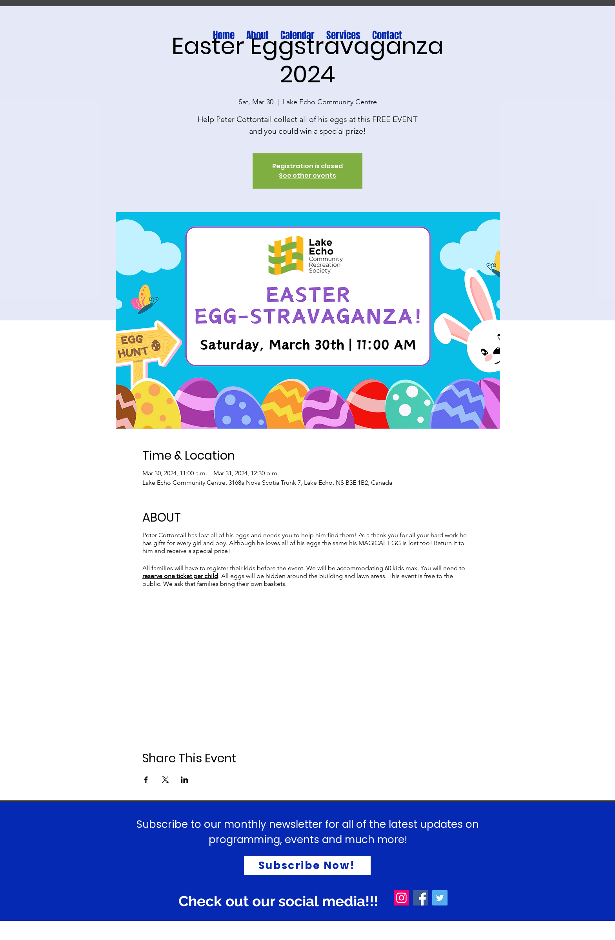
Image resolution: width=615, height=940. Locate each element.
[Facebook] (420, 897)
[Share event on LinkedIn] (184, 779)
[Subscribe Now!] (307, 865)
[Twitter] (440, 897)
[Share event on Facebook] (146, 779)
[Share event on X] (165, 779)
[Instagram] (401, 897)
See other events (307, 175)
